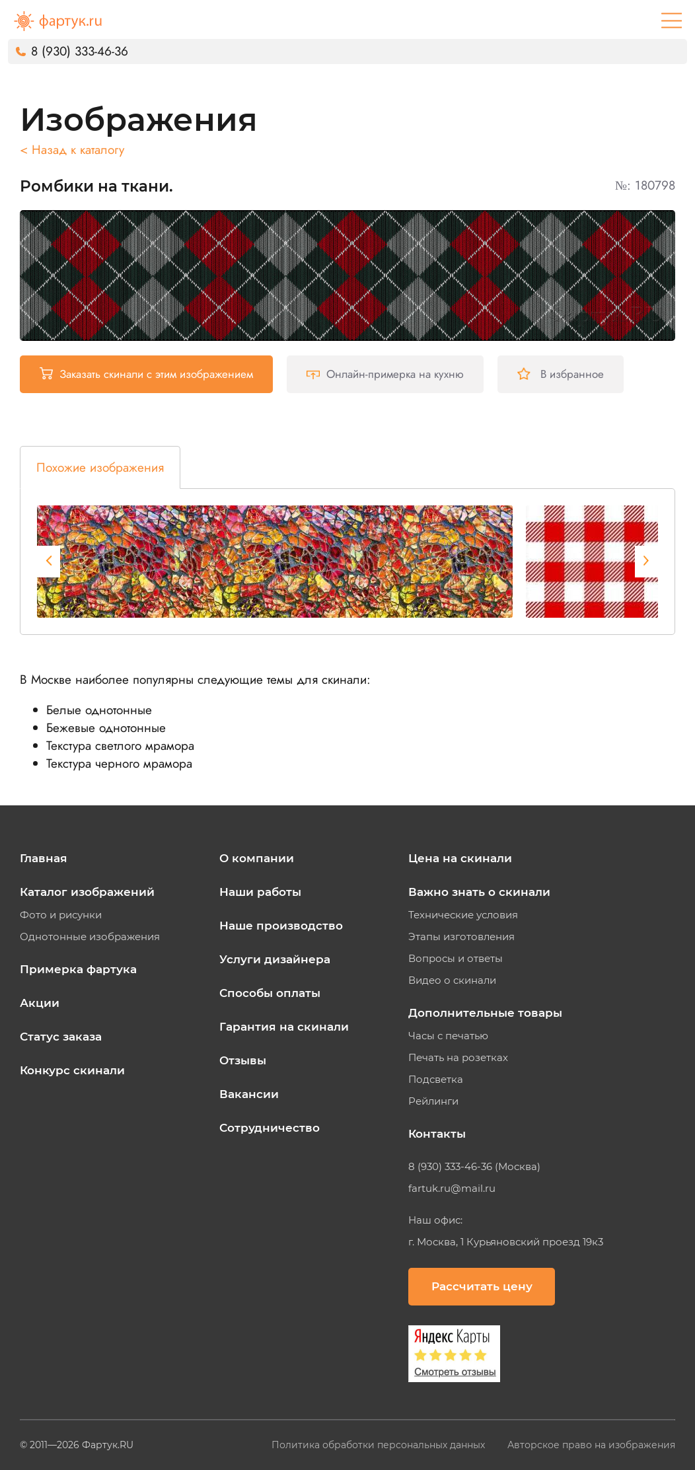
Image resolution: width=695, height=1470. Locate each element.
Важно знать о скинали (479, 892)
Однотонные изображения (90, 937)
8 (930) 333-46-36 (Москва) (474, 1167)
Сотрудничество (269, 1127)
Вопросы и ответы (455, 959)
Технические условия (463, 915)
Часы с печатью (448, 1036)
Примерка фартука (78, 969)
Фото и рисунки (61, 915)
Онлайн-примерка (385, 374)
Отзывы (242, 1060)
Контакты (437, 1133)
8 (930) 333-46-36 (79, 51)
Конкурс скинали (72, 1070)
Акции (39, 1003)
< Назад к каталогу (72, 150)
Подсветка (435, 1079)
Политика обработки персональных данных (380, 1445)
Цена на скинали (460, 858)
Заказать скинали (146, 374)
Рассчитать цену (481, 1286)
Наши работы (260, 892)
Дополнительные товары (485, 1012)
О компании (256, 858)
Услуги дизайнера (274, 959)
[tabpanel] (275, 561)
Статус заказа (61, 1036)
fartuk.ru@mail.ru (451, 1188)
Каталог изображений (87, 892)
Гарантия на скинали (284, 1026)
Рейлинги (433, 1101)
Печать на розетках (458, 1058)
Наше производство (281, 925)
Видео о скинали (452, 980)
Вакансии (249, 1094)
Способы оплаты (269, 993)
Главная (43, 858)
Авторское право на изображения (591, 1445)
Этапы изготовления (461, 937)
